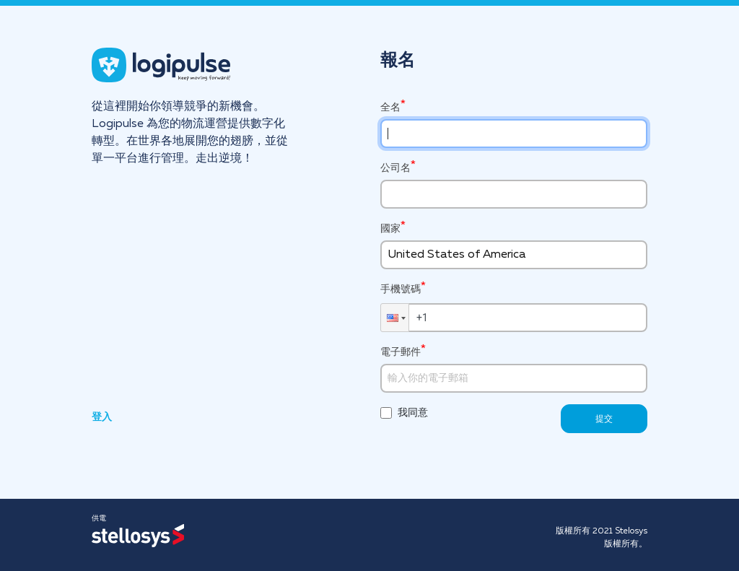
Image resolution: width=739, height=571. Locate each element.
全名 (390, 107)
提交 (604, 419)
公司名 (395, 167)
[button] (394, 317)
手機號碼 (400, 288)
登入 (102, 417)
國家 (390, 228)
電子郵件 (400, 351)
